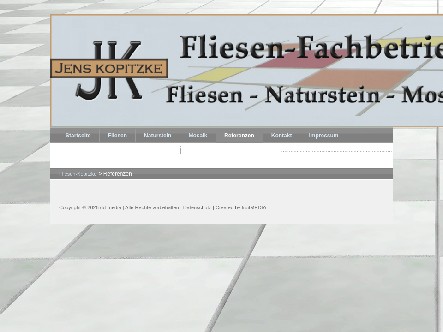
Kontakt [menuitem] (281, 135)
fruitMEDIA (254, 207)
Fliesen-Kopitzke (77, 174)
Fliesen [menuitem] (117, 135)
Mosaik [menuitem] (197, 135)
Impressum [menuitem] (323, 135)
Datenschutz (197, 207)
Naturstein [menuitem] (157, 135)
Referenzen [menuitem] (239, 135)
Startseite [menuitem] (78, 135)
